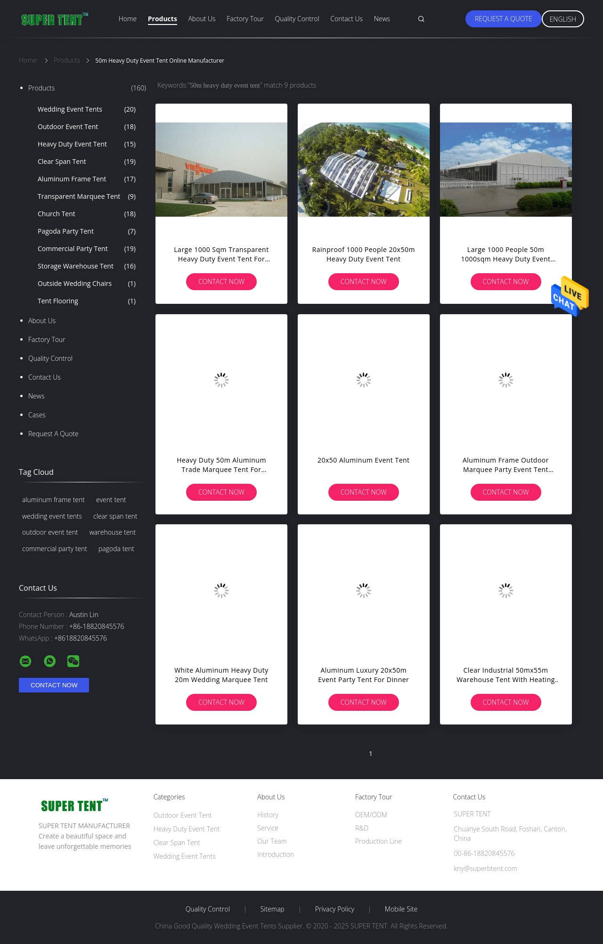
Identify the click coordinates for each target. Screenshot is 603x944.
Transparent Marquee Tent (87, 196)
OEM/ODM (371, 814)
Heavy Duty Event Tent (87, 144)
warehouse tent (113, 532)
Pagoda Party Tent (87, 231)
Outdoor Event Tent (87, 126)
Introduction (275, 854)
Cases (37, 414)
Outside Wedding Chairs (87, 283)
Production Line (378, 841)
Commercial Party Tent (87, 248)
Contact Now (221, 281)
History (267, 814)
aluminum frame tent (53, 499)
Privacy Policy (334, 909)
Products (162, 18)
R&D (361, 827)
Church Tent (87, 214)
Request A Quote (503, 18)
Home (128, 18)
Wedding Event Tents (87, 109)
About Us (201, 18)
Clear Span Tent (87, 161)
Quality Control (297, 18)
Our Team (272, 841)
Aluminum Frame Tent (87, 179)
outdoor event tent (50, 532)
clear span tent (115, 516)
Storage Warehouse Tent (87, 266)
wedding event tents (52, 516)
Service (267, 827)
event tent (111, 499)
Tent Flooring (87, 301)
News (382, 18)
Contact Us (346, 18)
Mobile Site (401, 909)
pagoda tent (116, 548)
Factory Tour (245, 18)
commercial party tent (54, 548)
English (563, 19)
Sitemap (273, 909)
